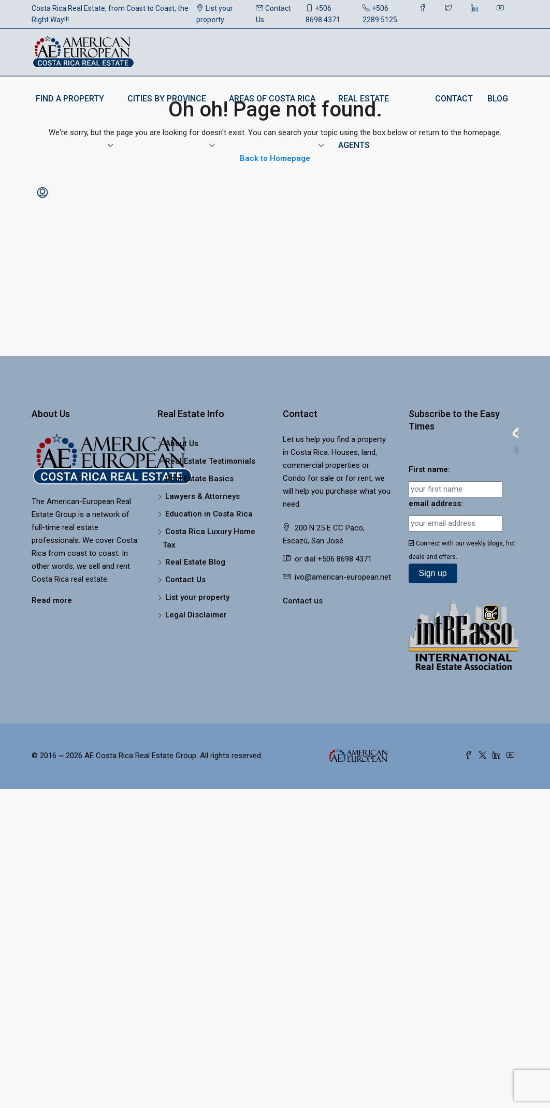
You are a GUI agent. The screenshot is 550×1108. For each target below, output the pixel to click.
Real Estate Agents (363, 122)
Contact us (303, 600)
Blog (497, 99)
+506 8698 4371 (323, 14)
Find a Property (70, 99)
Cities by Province (166, 99)
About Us (181, 443)
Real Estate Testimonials (210, 461)
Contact (454, 99)
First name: (429, 469)
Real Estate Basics (199, 478)
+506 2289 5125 (380, 14)
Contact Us (273, 14)
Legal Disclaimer (196, 614)
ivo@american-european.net (343, 577)
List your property (214, 14)
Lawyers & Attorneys (202, 496)
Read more (52, 600)
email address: (436, 503)
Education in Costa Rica (209, 514)
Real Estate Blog (195, 562)
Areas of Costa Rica (272, 99)
